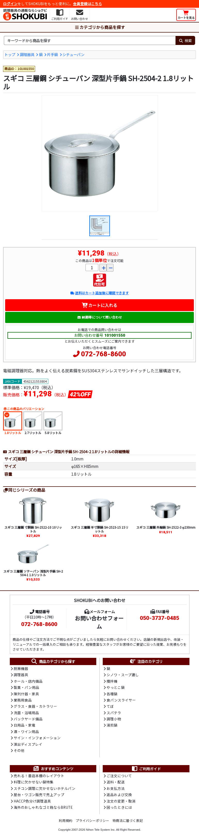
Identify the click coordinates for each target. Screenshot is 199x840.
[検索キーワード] (90, 40)
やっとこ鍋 (116, 687)
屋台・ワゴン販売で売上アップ (39, 794)
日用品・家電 (24, 725)
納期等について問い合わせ (99, 317)
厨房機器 (21, 668)
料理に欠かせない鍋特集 (33, 781)
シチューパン (73, 54)
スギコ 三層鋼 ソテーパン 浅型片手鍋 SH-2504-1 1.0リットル (33, 573)
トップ (9, 54)
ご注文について (119, 775)
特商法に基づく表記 (128, 820)
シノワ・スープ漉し (123, 674)
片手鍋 (52, 54)
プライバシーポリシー (92, 820)
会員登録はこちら (87, 3)
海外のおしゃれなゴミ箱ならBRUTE (43, 807)
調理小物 (114, 718)
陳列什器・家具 (26, 693)
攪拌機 (112, 681)
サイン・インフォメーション (37, 737)
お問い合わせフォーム (99, 622)
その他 (19, 750)
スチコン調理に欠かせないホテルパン (44, 788)
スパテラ (114, 712)
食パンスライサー (121, 700)
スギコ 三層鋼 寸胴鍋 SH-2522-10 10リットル (33, 529)
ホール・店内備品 (28, 681)
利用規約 (65, 820)
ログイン (10, 3)
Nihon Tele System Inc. (100, 829)
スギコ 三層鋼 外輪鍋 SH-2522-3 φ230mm (166, 527)
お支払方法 (116, 788)
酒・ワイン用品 (26, 731)
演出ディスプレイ (28, 744)
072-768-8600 (103, 354)
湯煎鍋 (112, 725)
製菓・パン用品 (26, 687)
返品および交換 (119, 794)
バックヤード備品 (28, 718)
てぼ (110, 706)
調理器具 (27, 54)
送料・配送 (116, 781)
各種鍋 (112, 693)
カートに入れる (99, 305)
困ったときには (119, 807)
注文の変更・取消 (121, 801)
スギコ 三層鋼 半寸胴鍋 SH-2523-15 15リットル (99, 529)
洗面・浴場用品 (26, 712)
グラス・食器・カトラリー (35, 706)
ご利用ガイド (146, 768)
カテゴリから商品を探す (99, 27)
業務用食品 (23, 700)
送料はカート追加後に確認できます (99, 292)
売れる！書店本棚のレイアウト (39, 775)
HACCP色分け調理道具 (32, 801)
